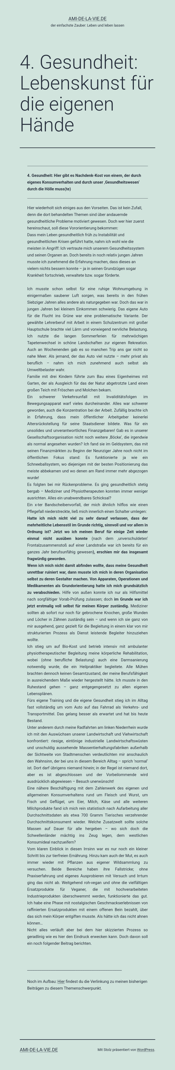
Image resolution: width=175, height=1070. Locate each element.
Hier (61, 981)
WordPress (145, 1050)
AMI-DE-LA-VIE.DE (87, 18)
